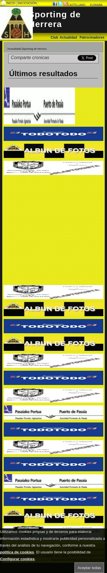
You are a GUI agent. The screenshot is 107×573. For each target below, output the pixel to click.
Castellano (77, 5)
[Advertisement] (53, 230)
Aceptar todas (89, 568)
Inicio (11, 3)
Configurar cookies (17, 559)
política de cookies (17, 552)
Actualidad (69, 37)
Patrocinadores (92, 37)
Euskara (96, 5)
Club (54, 37)
